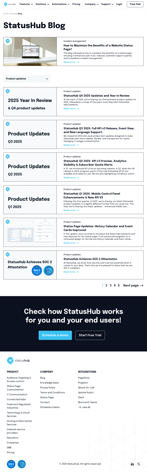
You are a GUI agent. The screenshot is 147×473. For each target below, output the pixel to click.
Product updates (27, 79)
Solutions (41, 4)
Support (106, 4)
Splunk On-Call (86, 388)
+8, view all (84, 407)
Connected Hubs (16, 399)
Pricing (76, 4)
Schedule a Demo (50, 407)
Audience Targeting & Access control (19, 380)
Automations (60, 4)
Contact (45, 402)
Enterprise (13, 443)
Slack (81, 397)
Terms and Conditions (52, 392)
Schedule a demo (55, 335)
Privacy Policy (47, 388)
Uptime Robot (86, 392)
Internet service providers (16, 431)
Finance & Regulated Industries (18, 406)
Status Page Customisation (15, 388)
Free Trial (135, 4)
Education (12, 438)
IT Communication (17, 394)
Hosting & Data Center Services (19, 423)
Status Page (47, 397)
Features (25, 4)
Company (91, 4)
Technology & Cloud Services (18, 414)
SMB (9, 447)
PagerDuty (84, 378)
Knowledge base (49, 383)
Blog (42, 378)
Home (5, 14)
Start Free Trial (90, 335)
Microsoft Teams (87, 402)
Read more (71, 62)
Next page (133, 285)
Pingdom (83, 383)
